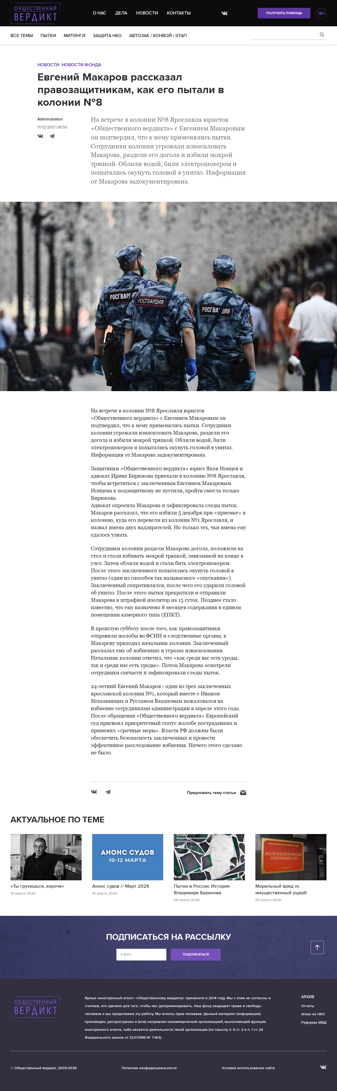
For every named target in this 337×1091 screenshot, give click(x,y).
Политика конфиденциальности (149, 1068)
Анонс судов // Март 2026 (120, 886)
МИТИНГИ (74, 35)
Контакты (179, 13)
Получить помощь (284, 13)
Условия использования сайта (248, 1068)
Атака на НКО (313, 1014)
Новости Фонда (81, 65)
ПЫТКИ (48, 35)
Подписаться (196, 954)
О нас (99, 13)
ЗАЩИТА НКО (107, 35)
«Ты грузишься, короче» (37, 886)
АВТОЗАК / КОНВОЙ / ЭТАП (158, 35)
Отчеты (307, 1006)
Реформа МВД (313, 1022)
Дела (121, 13)
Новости (147, 13)
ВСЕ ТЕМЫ (22, 35)
